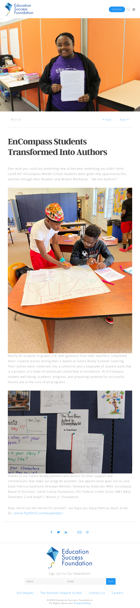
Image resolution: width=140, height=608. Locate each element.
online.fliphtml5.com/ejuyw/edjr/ (38, 513)
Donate (117, 9)
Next (124, 119)
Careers (117, 593)
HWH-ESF (19, 9)
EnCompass (25, 593)
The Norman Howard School (61, 593)
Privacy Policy (82, 603)
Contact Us (97, 593)
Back (107, 119)
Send (110, 581)
